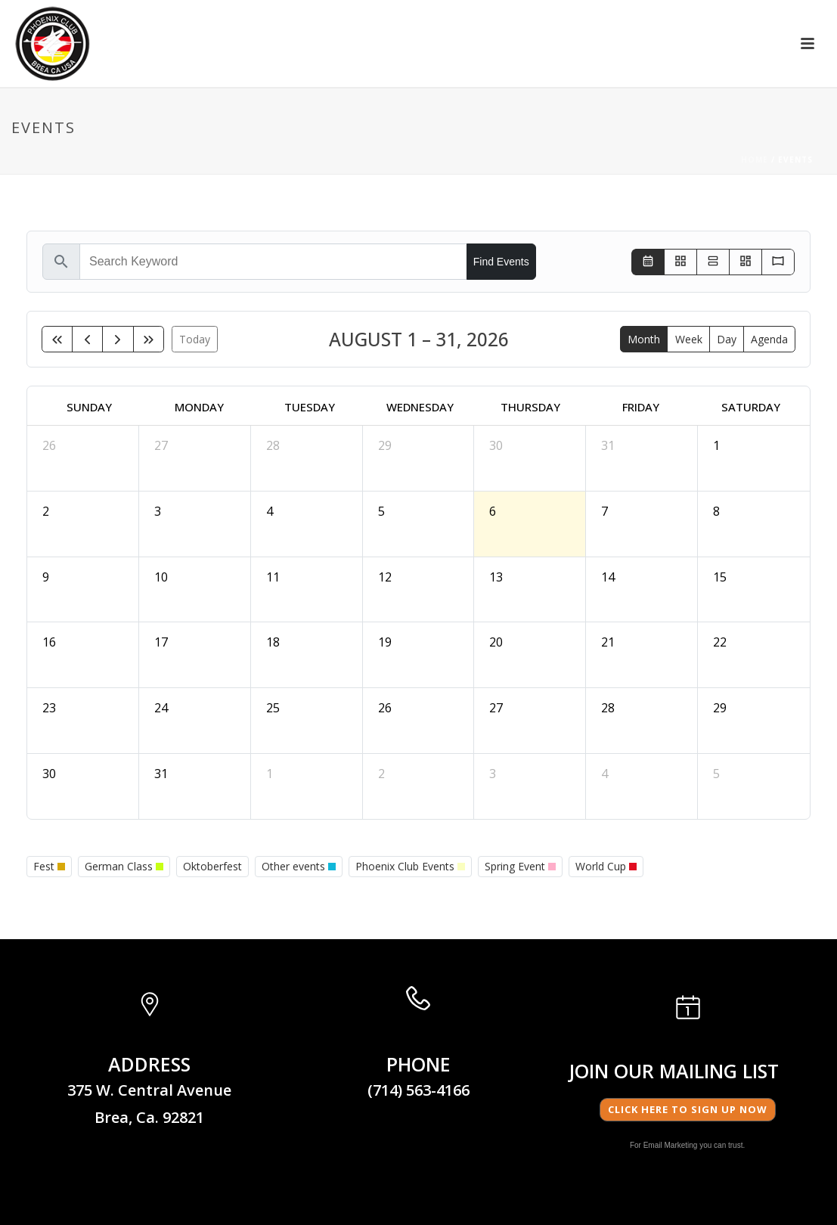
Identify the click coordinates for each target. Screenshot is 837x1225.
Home (754, 159)
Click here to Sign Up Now (687, 1109)
